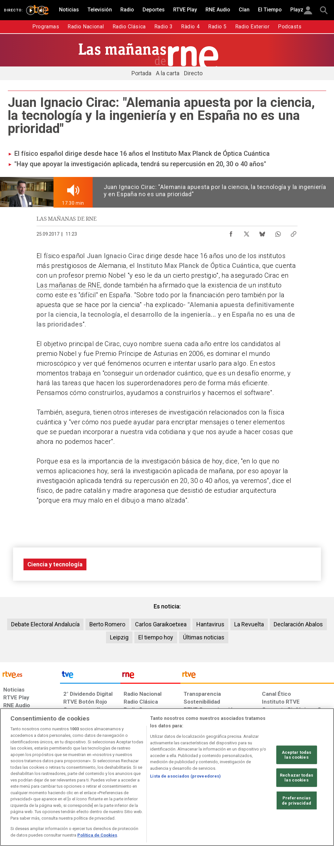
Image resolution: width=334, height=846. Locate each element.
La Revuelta (249, 624)
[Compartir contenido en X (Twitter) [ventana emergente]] (246, 232)
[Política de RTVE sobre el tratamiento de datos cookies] (107, 796)
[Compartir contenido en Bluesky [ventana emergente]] (262, 232)
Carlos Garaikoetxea (161, 624)
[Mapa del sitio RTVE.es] (234, 796)
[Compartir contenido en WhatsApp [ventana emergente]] (278, 232)
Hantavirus (210, 624)
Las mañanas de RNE (68, 285)
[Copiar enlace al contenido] (293, 232)
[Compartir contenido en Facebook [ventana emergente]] (231, 232)
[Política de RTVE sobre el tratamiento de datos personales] (56, 796)
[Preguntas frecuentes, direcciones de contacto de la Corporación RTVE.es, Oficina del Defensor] (261, 796)
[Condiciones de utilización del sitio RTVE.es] (13, 796)
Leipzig (119, 637)
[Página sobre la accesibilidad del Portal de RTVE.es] (202, 796)
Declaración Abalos (298, 624)
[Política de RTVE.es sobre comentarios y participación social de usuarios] (305, 796)
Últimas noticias (203, 637)
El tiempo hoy (155, 637)
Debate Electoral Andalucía (45, 624)
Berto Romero (107, 624)
